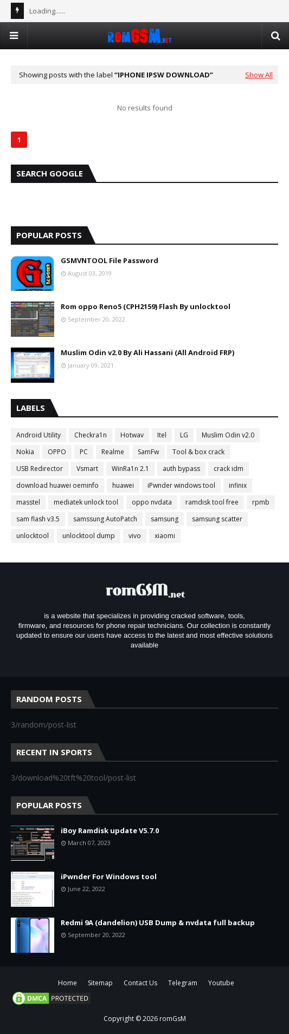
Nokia (25, 451)
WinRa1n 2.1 (130, 468)
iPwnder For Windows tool (109, 876)
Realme (112, 451)
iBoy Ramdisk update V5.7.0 (110, 830)
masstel (28, 502)
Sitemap (100, 982)
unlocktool (32, 535)
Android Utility (38, 435)
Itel (161, 435)
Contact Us (140, 982)
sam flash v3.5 (38, 518)
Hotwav (132, 435)
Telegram (182, 982)
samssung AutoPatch (105, 518)
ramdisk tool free (212, 502)
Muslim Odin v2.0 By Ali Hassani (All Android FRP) (147, 352)
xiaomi (165, 535)
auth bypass (181, 468)
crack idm (228, 468)
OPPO (57, 451)
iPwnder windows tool (181, 485)
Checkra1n (90, 435)
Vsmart (87, 468)
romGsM (172, 1018)
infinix (238, 485)
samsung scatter (217, 518)
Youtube (221, 982)
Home (67, 982)
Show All (259, 75)
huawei (123, 485)
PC (84, 451)
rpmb (260, 502)
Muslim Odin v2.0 (228, 435)
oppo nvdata (152, 502)
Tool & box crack (198, 451)
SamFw (148, 451)
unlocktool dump (88, 535)
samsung (164, 518)
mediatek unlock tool (86, 502)
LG (184, 435)
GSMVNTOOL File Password (109, 260)
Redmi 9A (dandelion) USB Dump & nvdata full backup (158, 922)
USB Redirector (39, 468)
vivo (135, 535)
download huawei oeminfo (57, 485)
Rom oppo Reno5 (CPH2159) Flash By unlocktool (145, 306)
